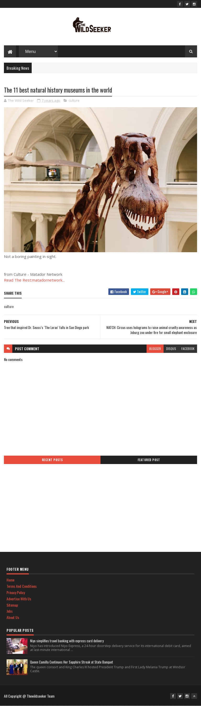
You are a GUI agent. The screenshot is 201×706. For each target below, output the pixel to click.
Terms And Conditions (22, 586)
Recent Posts (52, 460)
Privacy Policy (16, 592)
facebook (187, 348)
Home (10, 580)
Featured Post (149, 460)
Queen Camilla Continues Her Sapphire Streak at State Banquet (71, 662)
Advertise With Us (19, 598)
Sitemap (12, 605)
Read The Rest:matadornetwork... (34, 280)
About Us (13, 617)
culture (74, 100)
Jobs (10, 611)
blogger (155, 348)
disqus (171, 348)
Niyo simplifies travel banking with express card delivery (67, 640)
